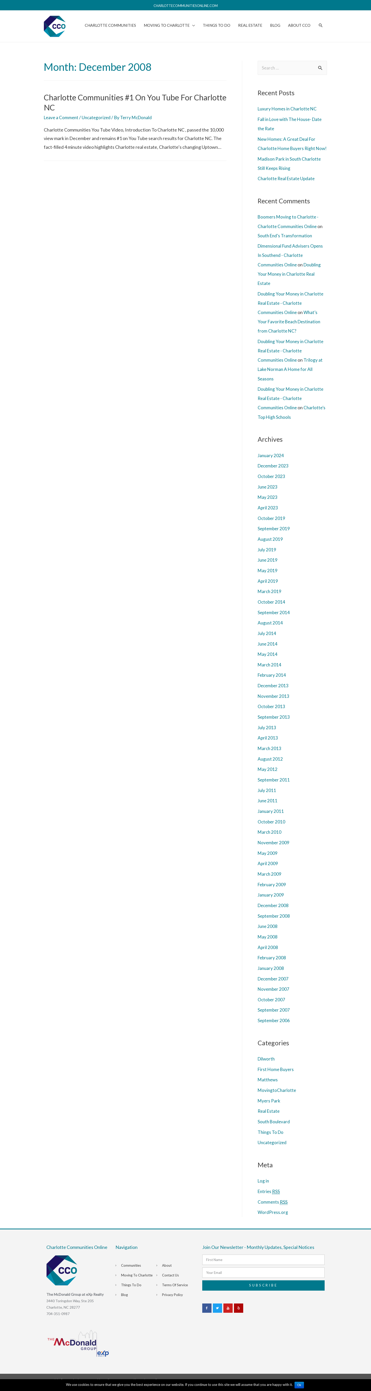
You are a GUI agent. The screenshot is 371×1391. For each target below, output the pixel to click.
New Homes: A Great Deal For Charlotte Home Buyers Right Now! (288, 147)
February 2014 (272, 681)
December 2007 (274, 983)
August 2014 (270, 629)
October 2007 (272, 1004)
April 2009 (268, 869)
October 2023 (272, 483)
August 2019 (270, 546)
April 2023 (268, 514)
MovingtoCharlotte (277, 1095)
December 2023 (274, 473)
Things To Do (271, 1137)
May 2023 (268, 504)
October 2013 (272, 712)
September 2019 (274, 535)
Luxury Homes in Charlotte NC (288, 107)
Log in (264, 1185)
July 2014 (267, 639)
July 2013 (267, 733)
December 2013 (274, 691)
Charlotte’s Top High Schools (287, 424)
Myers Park (269, 1105)
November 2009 (274, 848)
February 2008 (272, 963)
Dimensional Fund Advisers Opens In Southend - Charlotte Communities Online (292, 263)
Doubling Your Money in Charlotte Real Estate (291, 281)
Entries (269, 1196)
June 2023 (268, 494)
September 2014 (274, 619)
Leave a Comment (62, 116)
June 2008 (268, 931)
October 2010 (272, 827)
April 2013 (268, 744)
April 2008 (268, 952)
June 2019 (268, 566)
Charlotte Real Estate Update (287, 186)
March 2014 (270, 671)
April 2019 (268, 587)
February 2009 (272, 890)
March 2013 (270, 754)
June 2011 (268, 806)
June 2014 (268, 650)
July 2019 (267, 556)
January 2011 (271, 817)
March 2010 (270, 837)
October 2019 (272, 525)
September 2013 (274, 723)
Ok (300, 1385)
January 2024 (271, 462)
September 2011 (274, 785)
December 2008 (274, 911)
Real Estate (269, 1116)
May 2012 (268, 775)
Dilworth (267, 1063)
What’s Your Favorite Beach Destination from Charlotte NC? (291, 329)
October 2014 (272, 608)
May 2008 (268, 942)
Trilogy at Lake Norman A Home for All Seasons (291, 376)
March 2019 (270, 598)
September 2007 (274, 1015)
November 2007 (274, 994)
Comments (273, 1206)
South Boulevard (274, 1126)
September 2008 (274, 921)
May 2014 (268, 660)
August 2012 (270, 765)
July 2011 (267, 796)
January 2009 (271, 900)
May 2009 (268, 858)
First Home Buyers (277, 1074)
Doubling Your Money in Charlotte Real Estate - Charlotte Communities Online (292, 310)
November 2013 (274, 702)
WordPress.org (273, 1217)
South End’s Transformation (286, 243)
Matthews (268, 1084)
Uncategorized (98, 116)
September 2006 (274, 1025)
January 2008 (271, 973)
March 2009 (270, 879)
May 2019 (268, 577)
